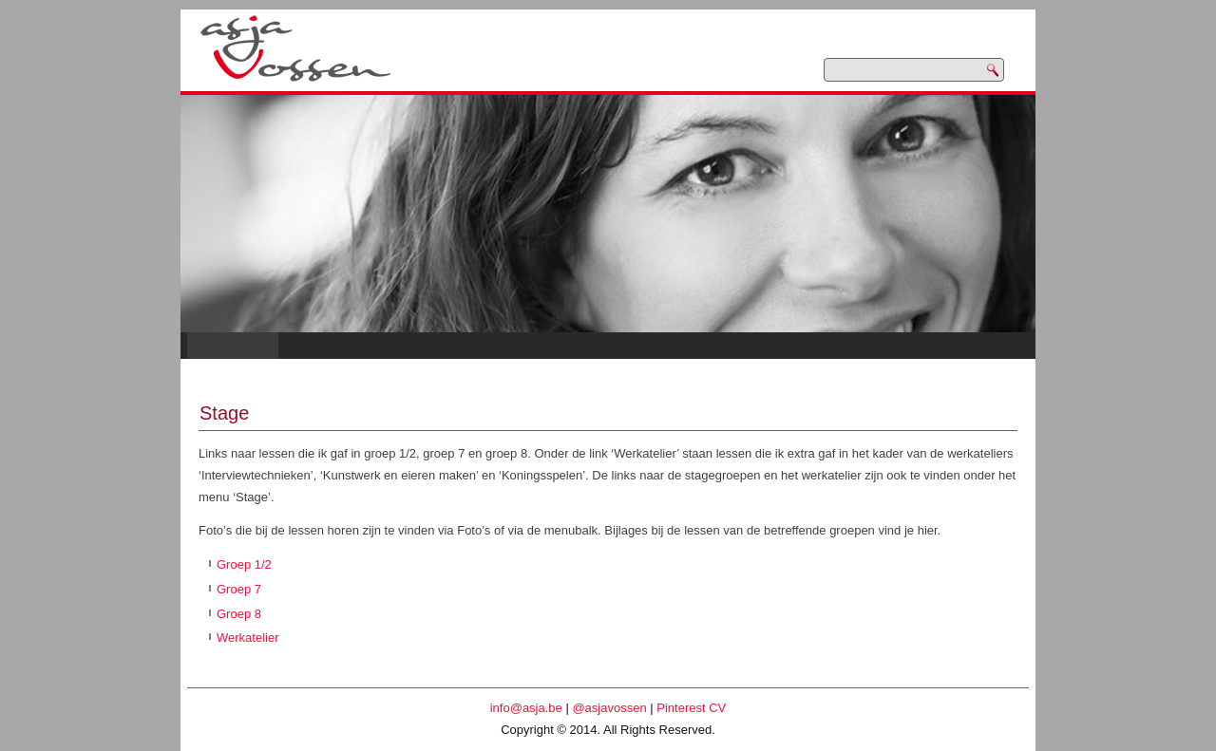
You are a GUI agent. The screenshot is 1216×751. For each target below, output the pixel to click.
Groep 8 (239, 614)
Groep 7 (239, 589)
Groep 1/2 (244, 564)
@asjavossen (609, 708)
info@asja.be (526, 708)
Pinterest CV (691, 708)
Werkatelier (248, 637)
